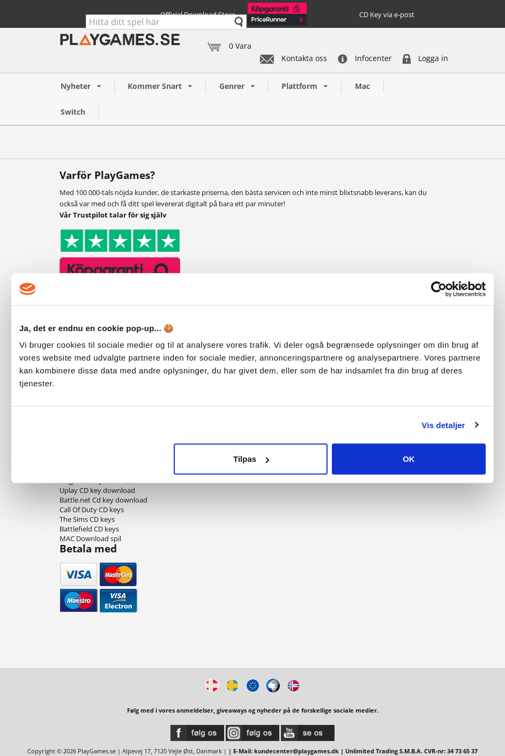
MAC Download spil (90, 538)
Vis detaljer (443, 424)
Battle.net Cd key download (103, 500)
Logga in (425, 58)
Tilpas (251, 458)
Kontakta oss (293, 58)
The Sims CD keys (87, 519)
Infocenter (365, 58)
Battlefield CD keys (89, 529)
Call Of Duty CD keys (92, 509)
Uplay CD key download (97, 490)
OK (409, 458)
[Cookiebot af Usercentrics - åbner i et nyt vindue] (439, 289)
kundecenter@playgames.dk (296, 751)
